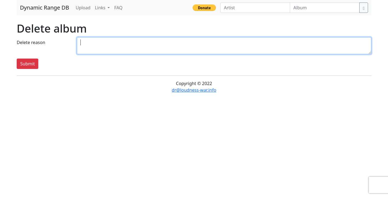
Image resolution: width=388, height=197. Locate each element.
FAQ (118, 8)
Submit (27, 64)
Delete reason (31, 42)
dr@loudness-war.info (194, 90)
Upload (83, 8)
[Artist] (255, 7)
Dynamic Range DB (44, 7)
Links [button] (101, 8)
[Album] (325, 7)
